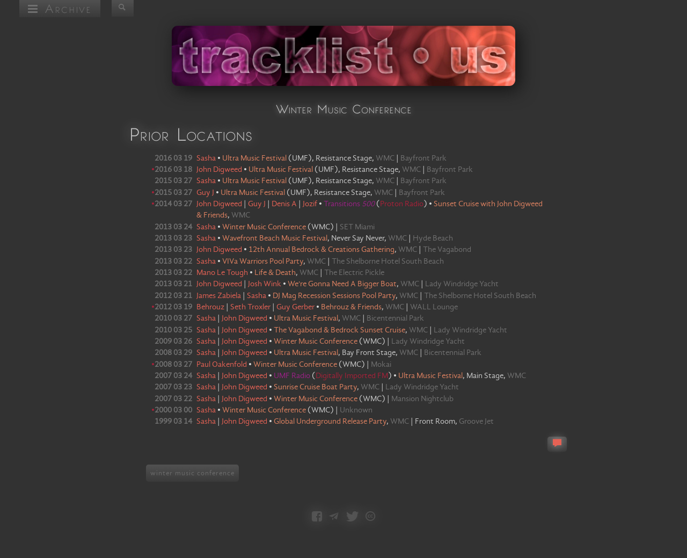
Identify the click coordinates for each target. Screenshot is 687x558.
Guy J (205, 193)
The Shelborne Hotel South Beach (388, 261)
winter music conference (192, 473)
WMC (385, 158)
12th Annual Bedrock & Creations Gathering (321, 249)
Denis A (284, 204)
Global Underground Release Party (330, 421)
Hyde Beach (433, 238)
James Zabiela (218, 296)
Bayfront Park (423, 158)
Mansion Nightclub (422, 399)
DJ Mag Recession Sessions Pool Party (334, 296)
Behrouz (210, 307)
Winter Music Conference (264, 227)
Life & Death (275, 273)
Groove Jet (476, 421)
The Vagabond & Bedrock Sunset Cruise (339, 330)
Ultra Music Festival (254, 158)
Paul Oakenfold (221, 364)
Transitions (349, 204)
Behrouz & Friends (351, 307)
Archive (60, 8)
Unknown (356, 410)
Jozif (310, 204)
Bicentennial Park (395, 318)
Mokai (381, 364)
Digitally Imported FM (352, 376)
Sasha (206, 158)
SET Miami (357, 227)
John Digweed (219, 169)
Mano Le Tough (222, 273)
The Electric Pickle (354, 273)
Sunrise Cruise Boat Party (315, 387)
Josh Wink (264, 284)
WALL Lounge (434, 307)
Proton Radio (401, 204)
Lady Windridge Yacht (462, 284)
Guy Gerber (295, 307)
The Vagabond (447, 249)
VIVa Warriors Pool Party (262, 261)
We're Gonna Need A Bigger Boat (342, 284)
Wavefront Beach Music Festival (274, 238)
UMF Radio (293, 376)
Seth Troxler (250, 307)
